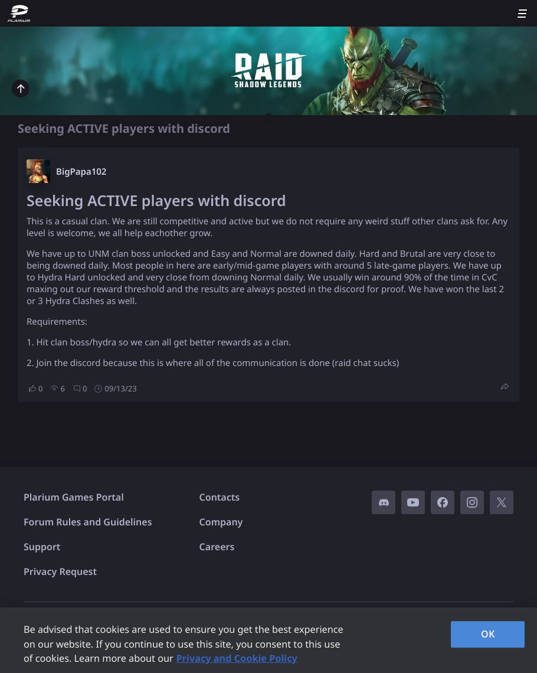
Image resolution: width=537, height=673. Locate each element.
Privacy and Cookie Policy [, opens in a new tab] (236, 658)
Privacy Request (60, 571)
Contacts (219, 497)
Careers (217, 546)
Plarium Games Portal (74, 497)
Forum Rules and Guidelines (88, 521)
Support (42, 546)
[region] (268, 640)
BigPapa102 (81, 172)
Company (221, 521)
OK (488, 634)
